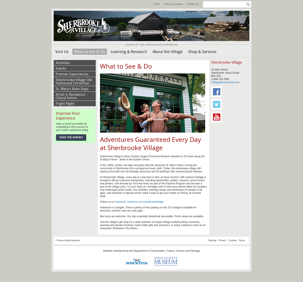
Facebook (120, 201)
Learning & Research (129, 51)
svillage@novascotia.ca (225, 82)
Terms (242, 240)
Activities (63, 62)
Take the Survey (71, 137)
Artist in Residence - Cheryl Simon (71, 96)
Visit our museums (173, 4)
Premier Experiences (72, 74)
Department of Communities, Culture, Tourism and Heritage (167, 250)
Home (157, 4)
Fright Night (65, 103)
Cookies (232, 240)
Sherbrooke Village (85, 26)
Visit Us (62, 51)
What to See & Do (89, 51)
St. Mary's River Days (72, 88)
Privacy (222, 240)
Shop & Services (202, 51)
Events (61, 68)
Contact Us (193, 4)
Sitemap (212, 240)
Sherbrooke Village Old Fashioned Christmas (74, 81)
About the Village (168, 51)
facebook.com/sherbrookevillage (145, 201)
